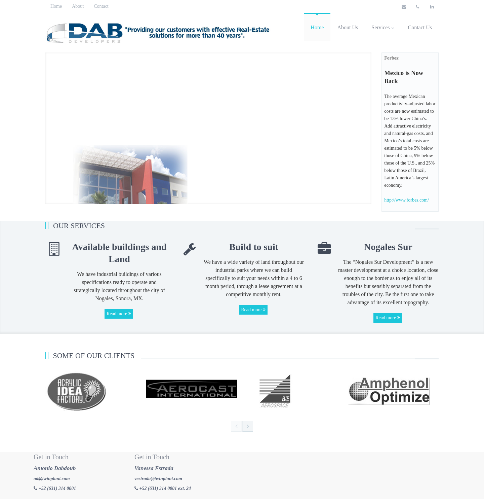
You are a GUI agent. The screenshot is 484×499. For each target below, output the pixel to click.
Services (382, 27)
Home (56, 6)
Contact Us (420, 27)
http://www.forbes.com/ (406, 200)
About (78, 6)
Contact (101, 6)
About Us (347, 27)
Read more (119, 313)
